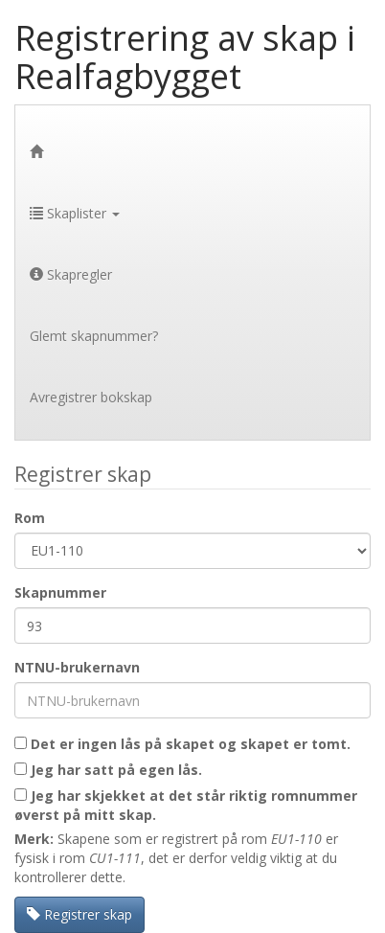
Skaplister (75, 213)
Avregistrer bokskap (91, 397)
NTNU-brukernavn (77, 667)
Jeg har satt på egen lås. (108, 770)
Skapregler (71, 274)
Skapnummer (60, 592)
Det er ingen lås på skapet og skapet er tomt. (182, 744)
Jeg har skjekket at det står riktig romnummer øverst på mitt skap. (185, 805)
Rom (29, 518)
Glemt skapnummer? (94, 336)
